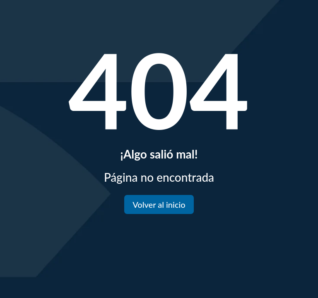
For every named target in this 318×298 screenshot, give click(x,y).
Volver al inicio (158, 204)
